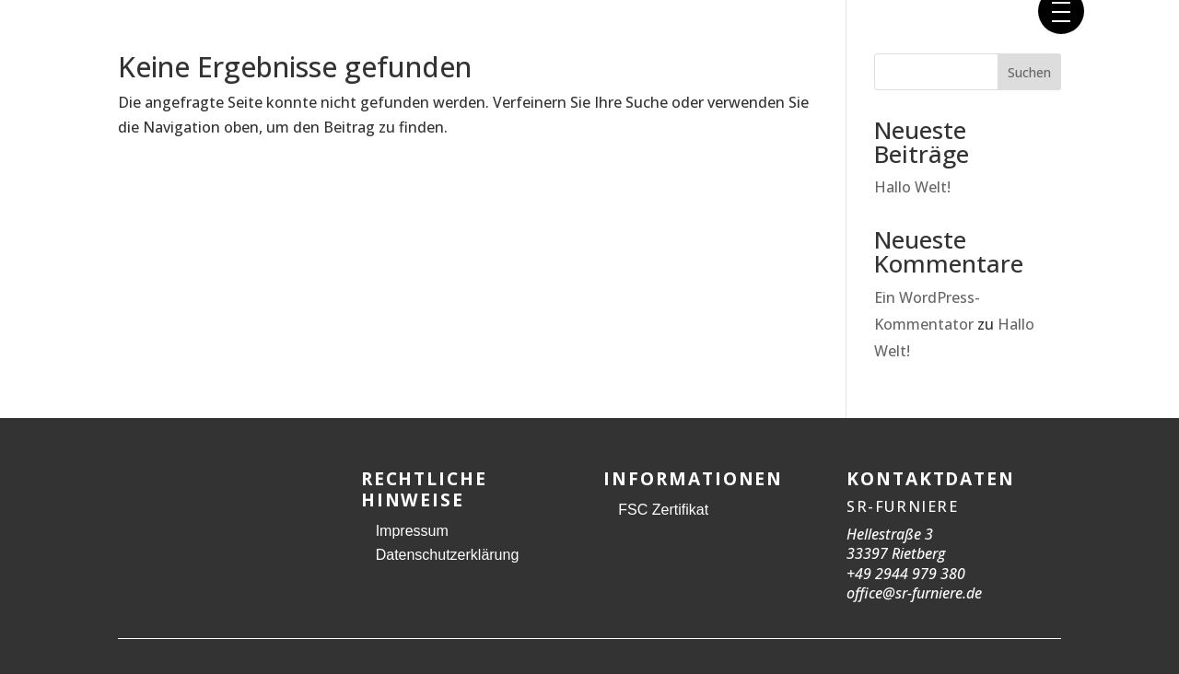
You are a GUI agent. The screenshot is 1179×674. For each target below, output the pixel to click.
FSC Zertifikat (663, 509)
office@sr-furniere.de (914, 593)
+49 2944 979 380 (905, 574)
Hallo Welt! (912, 187)
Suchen (1029, 72)
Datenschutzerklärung (447, 555)
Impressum (412, 531)
